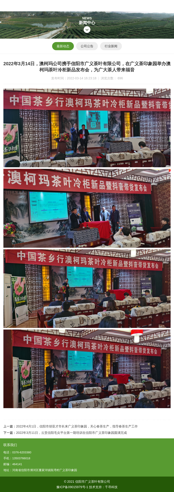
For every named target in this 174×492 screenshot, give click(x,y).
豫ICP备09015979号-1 (72, 487)
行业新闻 (111, 46)
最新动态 (63, 46)
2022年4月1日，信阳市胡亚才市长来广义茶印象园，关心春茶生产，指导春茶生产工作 (77, 426)
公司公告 (87, 46)
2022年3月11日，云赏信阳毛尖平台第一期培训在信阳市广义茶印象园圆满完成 (71, 433)
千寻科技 (111, 487)
